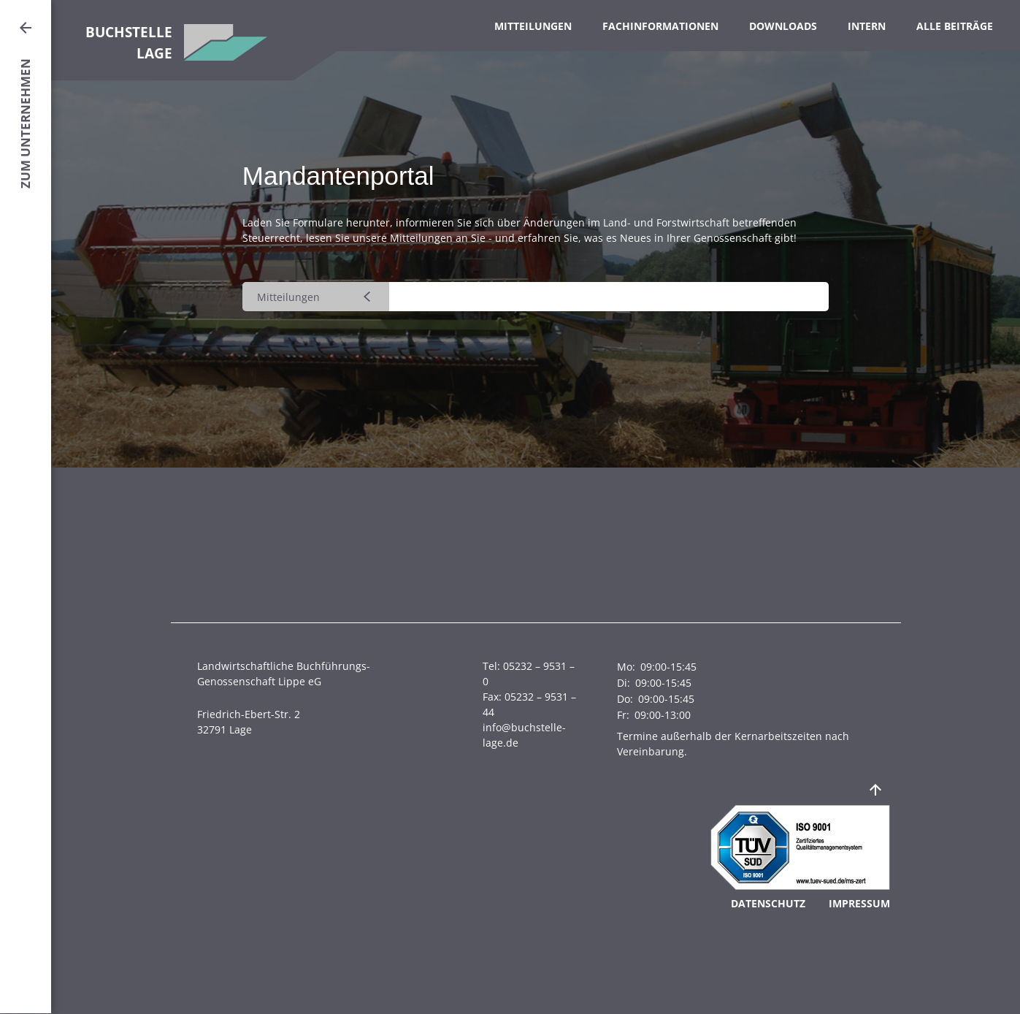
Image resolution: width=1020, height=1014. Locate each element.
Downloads (783, 26)
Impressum (859, 903)
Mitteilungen (533, 26)
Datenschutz (768, 903)
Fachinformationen (660, 26)
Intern (867, 26)
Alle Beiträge (954, 26)
